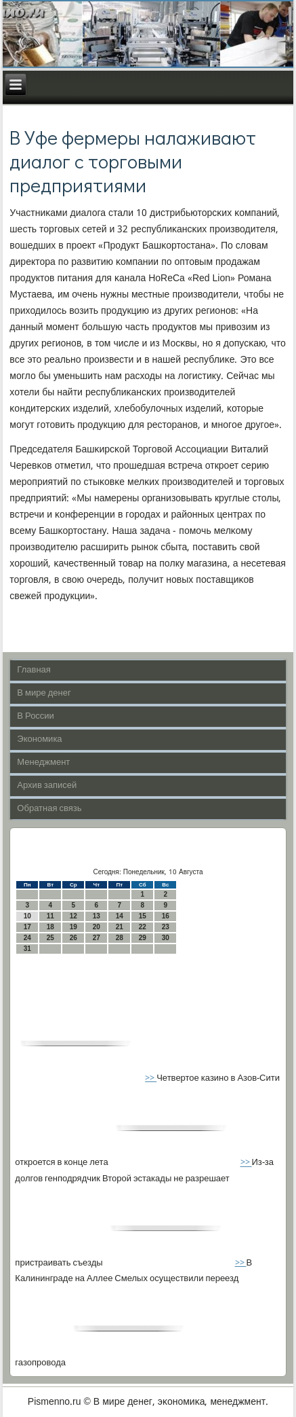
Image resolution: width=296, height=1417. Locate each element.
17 (27, 927)
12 (73, 916)
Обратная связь (49, 809)
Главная (33, 670)
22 (142, 927)
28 (119, 937)
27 (96, 937)
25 (50, 937)
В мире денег (43, 693)
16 (165, 916)
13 (96, 916)
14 (119, 916)
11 (50, 916)
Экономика (39, 739)
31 (27, 948)
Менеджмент (43, 762)
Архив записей (47, 785)
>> (150, 1078)
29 (142, 937)
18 (50, 927)
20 (96, 927)
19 (73, 927)
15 (142, 916)
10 (27, 916)
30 (165, 937)
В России (35, 716)
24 (27, 937)
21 (119, 927)
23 (165, 927)
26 (73, 937)
